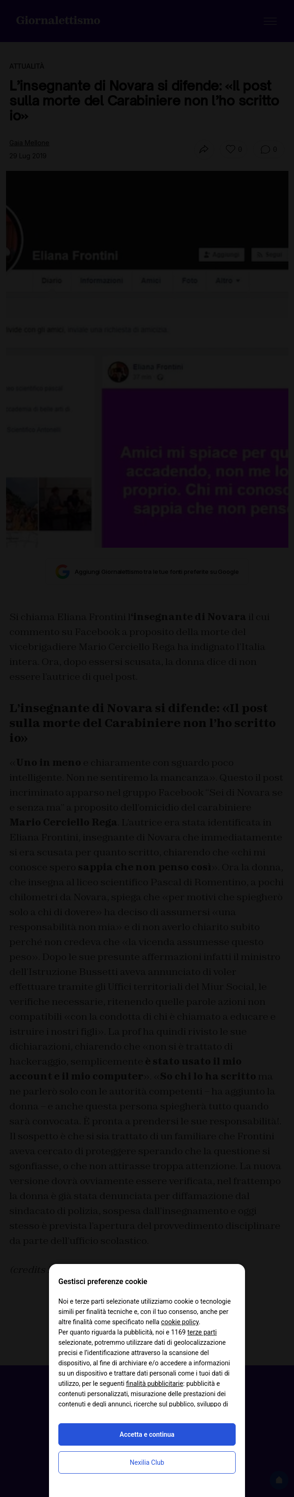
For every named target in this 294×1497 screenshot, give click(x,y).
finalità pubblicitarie (154, 1383)
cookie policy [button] (180, 1322)
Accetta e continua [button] (146, 1434)
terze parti (202, 1332)
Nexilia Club (147, 1462)
